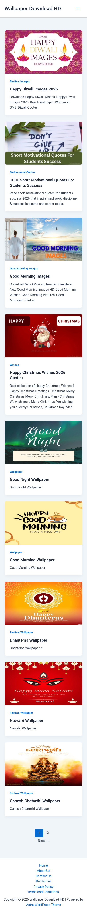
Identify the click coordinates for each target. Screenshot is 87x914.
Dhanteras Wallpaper (28, 640)
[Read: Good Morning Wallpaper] (43, 523)
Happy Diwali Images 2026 (34, 89)
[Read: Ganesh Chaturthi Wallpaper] (43, 764)
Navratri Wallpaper (26, 720)
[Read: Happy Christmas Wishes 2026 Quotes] (43, 335)
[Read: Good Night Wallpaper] (43, 442)
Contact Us (44, 876)
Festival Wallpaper (21, 632)
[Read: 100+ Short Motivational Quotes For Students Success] (43, 143)
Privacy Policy (44, 887)
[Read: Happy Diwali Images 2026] (43, 52)
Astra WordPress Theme (43, 905)
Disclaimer (43, 881)
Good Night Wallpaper (29, 479)
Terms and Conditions (43, 892)
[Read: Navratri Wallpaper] (43, 683)
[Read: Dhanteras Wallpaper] (43, 603)
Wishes (14, 365)
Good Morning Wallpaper (32, 560)
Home (43, 865)
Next (43, 841)
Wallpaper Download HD (32, 9)
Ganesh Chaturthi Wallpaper (35, 801)
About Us (43, 871)
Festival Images (20, 81)
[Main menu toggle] (78, 8)
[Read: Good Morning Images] (43, 239)
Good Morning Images (24, 268)
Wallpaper (16, 471)
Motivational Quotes (22, 172)
